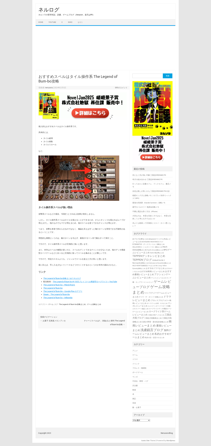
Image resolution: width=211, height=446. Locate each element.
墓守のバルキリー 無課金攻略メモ (145, 207)
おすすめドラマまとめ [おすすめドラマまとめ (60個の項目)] (155, 268)
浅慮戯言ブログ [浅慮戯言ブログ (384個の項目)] (151, 330)
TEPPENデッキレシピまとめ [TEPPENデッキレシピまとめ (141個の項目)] (148, 255)
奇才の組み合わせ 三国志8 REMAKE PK (147, 179)
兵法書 (135, 385)
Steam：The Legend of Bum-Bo (56, 294)
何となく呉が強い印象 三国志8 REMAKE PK (149, 175)
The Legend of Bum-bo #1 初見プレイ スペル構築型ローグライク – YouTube (85, 282)
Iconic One (145, 440)
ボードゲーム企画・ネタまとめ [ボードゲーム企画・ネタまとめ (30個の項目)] (157, 303)
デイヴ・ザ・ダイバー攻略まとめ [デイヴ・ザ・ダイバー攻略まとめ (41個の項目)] (151, 297)
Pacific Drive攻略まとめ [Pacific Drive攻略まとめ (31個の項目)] (155, 250)
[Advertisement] (105, 48)
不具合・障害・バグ (140, 381)
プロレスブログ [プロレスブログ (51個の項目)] (157, 300)
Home (40, 22)
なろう (80, 22)
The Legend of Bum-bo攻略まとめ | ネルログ (62, 278)
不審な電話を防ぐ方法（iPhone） (145, 211)
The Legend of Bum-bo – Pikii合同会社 (59, 285)
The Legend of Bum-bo (53, 288)
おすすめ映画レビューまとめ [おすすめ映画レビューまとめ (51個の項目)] (152, 271)
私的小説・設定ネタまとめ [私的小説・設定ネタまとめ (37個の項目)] (154, 337)
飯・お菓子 (136, 407)
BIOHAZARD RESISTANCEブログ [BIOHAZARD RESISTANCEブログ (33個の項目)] (152, 242)
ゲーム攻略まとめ (94, 304)
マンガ (135, 377)
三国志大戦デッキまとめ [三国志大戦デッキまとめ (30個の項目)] (156, 315)
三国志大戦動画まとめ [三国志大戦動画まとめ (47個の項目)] (153, 318)
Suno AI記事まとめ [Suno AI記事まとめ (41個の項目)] (157, 253)
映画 (134, 390)
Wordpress (170, 440)
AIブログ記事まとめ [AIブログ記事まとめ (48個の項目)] (140, 239)
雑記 (134, 399)
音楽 (134, 403)
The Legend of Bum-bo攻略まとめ (72, 304)
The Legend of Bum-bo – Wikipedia (57, 298)
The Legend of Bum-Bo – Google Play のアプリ (62, 291)
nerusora (49, 88)
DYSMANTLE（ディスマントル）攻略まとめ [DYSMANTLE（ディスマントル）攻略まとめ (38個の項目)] (148, 244)
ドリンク (135, 364)
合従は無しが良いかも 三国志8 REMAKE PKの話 (151, 191)
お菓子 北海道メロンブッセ (53, 321)
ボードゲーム (137, 372)
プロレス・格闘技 (139, 368)
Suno (70, 22)
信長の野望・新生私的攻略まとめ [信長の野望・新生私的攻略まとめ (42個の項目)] (155, 322)
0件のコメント (121, 88)
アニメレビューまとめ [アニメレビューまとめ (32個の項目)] (158, 278)
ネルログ (48, 9)
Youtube (52, 22)
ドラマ (135, 359)
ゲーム (51, 304)
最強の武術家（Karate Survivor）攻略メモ (148, 203)
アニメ (135, 351)
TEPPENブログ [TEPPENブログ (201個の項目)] (142, 259)
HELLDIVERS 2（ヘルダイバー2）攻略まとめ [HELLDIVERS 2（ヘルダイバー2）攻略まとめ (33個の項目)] (147, 247)
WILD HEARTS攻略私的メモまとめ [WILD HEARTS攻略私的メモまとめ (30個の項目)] (143, 265)
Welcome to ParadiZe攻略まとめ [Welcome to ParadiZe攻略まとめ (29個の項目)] (160, 263)
